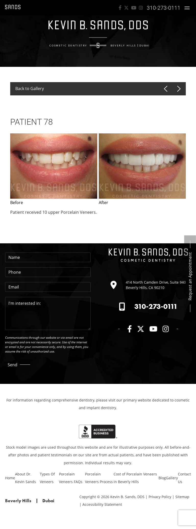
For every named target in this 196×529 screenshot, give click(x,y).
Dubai (144, 45)
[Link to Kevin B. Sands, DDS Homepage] (12, 7)
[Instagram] (141, 7)
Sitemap (182, 496)
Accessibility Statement (102, 504)
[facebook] (120, 7)
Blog (162, 477)
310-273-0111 (156, 306)
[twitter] (126, 7)
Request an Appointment (190, 276)
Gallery (172, 477)
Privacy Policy (160, 496)
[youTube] (133, 7)
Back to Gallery (29, 88)
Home (10, 477)
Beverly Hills (123, 45)
